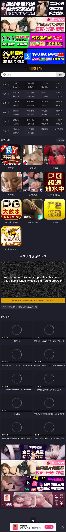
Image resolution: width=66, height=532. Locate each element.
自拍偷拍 (30, 92)
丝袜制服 (30, 96)
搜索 (60, 75)
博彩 (4, 85)
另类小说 (30, 124)
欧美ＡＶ (44, 92)
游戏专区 (59, 83)
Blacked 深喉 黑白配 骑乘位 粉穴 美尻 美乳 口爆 (20, 307)
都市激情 (16, 120)
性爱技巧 (59, 124)
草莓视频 (44, 129)
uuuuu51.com (33, 69)
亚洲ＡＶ (16, 92)
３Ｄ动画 (59, 92)
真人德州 (30, 83)
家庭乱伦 (30, 120)
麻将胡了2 (16, 87)
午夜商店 (30, 129)
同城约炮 (16, 129)
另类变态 (59, 105)
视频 (4, 94)
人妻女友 (44, 120)
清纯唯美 (30, 114)
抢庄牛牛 (59, 87)
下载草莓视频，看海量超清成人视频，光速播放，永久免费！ (37, 300)
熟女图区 (44, 114)
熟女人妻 (16, 96)
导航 (4, 130)
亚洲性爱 (16, 101)
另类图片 (59, 114)
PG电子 (16, 83)
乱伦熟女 (44, 105)
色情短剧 (30, 133)
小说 (4, 121)
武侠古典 (59, 120)
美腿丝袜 (16, 114)
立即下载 (49, 527)
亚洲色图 (30, 111)
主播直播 (44, 96)
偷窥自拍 (16, 111)
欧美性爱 (59, 101)
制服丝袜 (16, 105)
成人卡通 (44, 101)
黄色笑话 (44, 124)
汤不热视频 (59, 129)
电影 (4, 103)
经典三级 (30, 105)
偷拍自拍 (30, 101)
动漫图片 (59, 111)
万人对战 (44, 83)
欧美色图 (44, 111)
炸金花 (30, 87)
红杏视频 (16, 133)
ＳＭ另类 (59, 96)
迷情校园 (16, 124)
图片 (4, 112)
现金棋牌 (44, 87)
